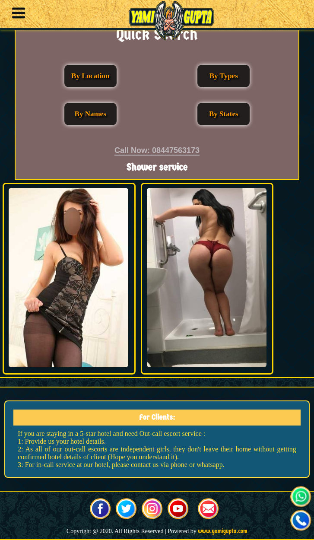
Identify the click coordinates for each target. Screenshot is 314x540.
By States (223, 114)
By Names (90, 114)
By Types (223, 76)
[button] (16, 14)
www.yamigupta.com (222, 531)
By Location (90, 76)
